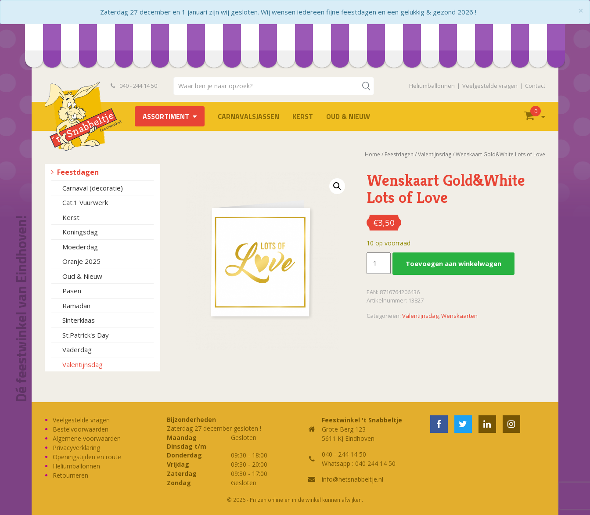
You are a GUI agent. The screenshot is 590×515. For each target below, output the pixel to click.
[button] (337, 186)
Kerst (302, 116)
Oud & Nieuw (348, 116)
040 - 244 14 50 (134, 86)
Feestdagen (78, 172)
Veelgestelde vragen (490, 86)
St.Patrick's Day (85, 335)
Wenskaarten (459, 316)
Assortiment (166, 116)
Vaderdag (77, 349)
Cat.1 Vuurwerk (85, 202)
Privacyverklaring (76, 447)
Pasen (71, 290)
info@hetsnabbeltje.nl (352, 479)
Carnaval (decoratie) (92, 188)
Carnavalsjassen (248, 116)
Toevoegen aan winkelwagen (453, 263)
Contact (535, 86)
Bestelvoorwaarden (80, 429)
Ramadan (76, 305)
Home (372, 154)
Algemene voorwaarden (87, 438)
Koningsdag (80, 231)
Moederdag (80, 246)
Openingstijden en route (87, 457)
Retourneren (70, 475)
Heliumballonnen (432, 86)
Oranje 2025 (81, 261)
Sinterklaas (78, 320)
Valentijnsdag (82, 364)
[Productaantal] (378, 263)
